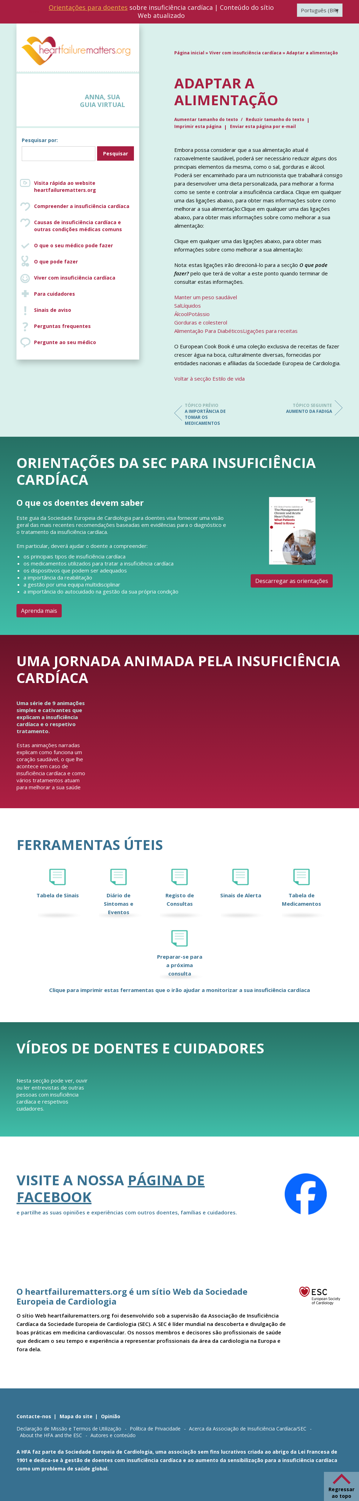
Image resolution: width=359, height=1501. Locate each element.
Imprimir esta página (198, 126)
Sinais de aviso (52, 310)
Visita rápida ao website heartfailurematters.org (65, 186)
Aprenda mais (39, 611)
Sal (177, 305)
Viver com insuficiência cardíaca (74, 277)
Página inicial (189, 53)
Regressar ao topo (341, 1492)
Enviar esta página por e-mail (263, 126)
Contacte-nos (33, 1416)
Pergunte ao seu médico (65, 342)
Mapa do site (76, 1416)
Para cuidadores (54, 293)
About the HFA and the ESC (51, 1435)
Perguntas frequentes (62, 326)
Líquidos (191, 305)
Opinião (110, 1416)
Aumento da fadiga (304, 408)
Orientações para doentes (88, 7)
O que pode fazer (56, 261)
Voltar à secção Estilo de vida (209, 378)
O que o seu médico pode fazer (73, 245)
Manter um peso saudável (205, 297)
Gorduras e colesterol (200, 322)
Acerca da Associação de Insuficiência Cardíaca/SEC (247, 1428)
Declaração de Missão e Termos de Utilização (68, 1428)
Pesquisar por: (40, 140)
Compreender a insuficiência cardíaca (81, 206)
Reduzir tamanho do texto (275, 119)
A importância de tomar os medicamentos (213, 414)
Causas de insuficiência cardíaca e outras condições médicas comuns (78, 226)
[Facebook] (306, 1194)
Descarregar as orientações (291, 581)
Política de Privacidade (155, 1428)
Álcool (181, 313)
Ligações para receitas (270, 330)
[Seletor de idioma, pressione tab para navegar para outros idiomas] (320, 10)
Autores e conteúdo (113, 1435)
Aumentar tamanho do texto (206, 119)
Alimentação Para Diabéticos (208, 330)
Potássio (199, 313)
